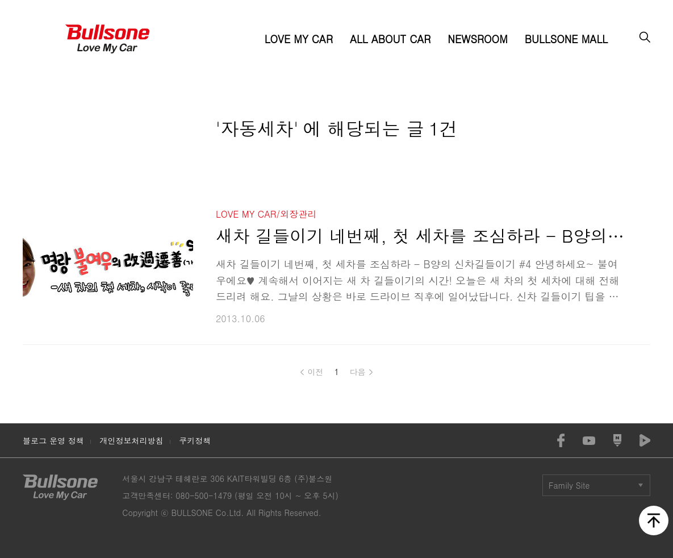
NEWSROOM (477, 39)
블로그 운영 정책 (53, 440)
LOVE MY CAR (299, 39)
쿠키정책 (195, 440)
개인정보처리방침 (131, 440)
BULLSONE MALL (566, 39)
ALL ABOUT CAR (390, 39)
